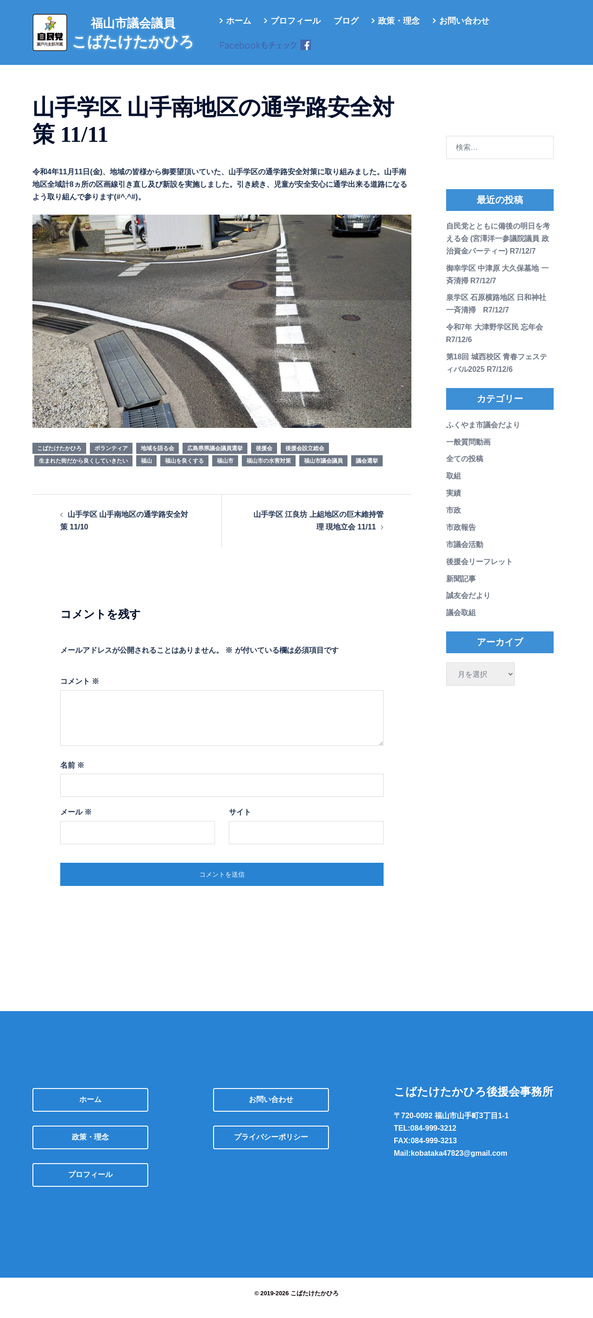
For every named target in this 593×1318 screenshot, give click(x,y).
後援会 (264, 457)
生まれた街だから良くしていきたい (83, 470)
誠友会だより (468, 605)
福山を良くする (184, 470)
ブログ (346, 20)
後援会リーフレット (479, 571)
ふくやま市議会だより (483, 434)
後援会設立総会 (304, 457)
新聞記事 (461, 588)
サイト (240, 821)
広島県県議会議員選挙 (215, 457)
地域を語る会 (157, 457)
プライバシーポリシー (271, 1146)
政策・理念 (399, 20)
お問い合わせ (464, 20)
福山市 (225, 470)
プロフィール (296, 20)
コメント (79, 690)
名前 (72, 774)
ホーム (238, 20)
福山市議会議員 (323, 470)
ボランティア (111, 457)
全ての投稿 (464, 468)
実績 (453, 502)
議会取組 (461, 622)
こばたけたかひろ (59, 457)
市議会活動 (464, 554)
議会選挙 (367, 470)
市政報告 (461, 537)
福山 (146, 470)
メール (76, 821)
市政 (453, 519)
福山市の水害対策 (268, 470)
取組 (453, 485)
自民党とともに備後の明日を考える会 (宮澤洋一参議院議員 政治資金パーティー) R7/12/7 (498, 247)
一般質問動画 (468, 451)
